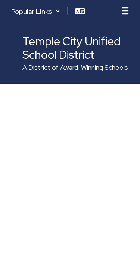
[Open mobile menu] (125, 11)
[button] (36, 11)
